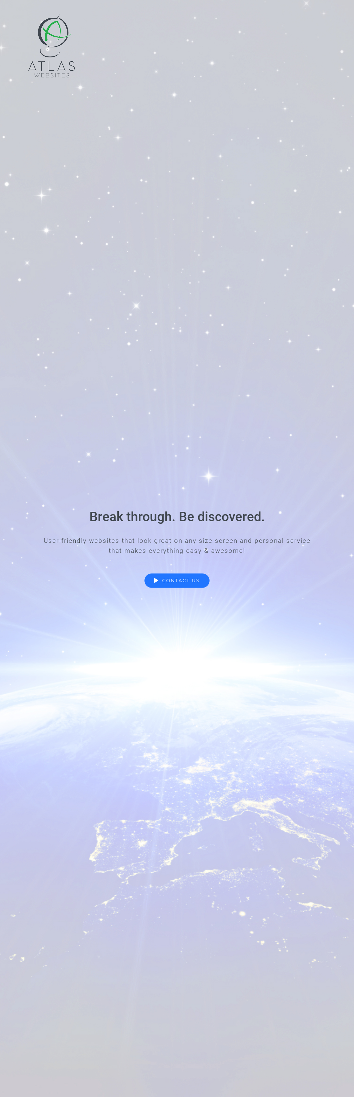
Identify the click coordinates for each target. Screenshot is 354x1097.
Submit (114, 863)
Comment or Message (126, 804)
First (104, 735)
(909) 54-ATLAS (150, 1028)
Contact (245, 1008)
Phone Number (120, 776)
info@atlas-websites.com (163, 1008)
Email (108, 749)
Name (109, 714)
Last (152, 735)
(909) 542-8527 (149, 1018)
